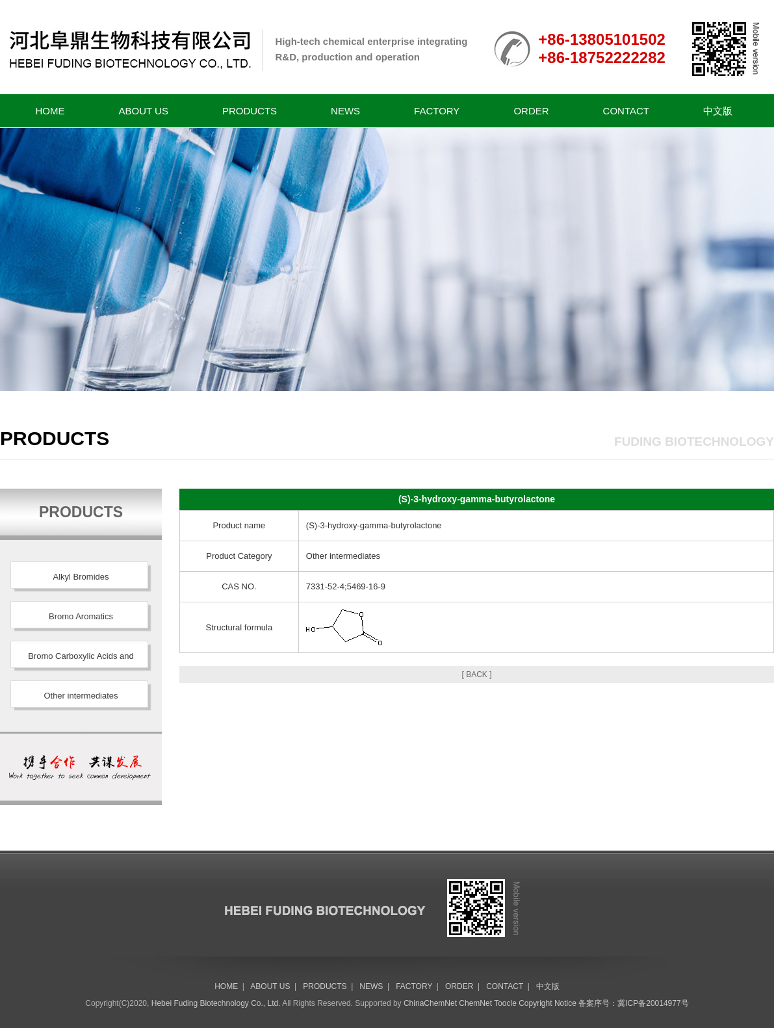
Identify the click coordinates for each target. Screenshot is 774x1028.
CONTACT (626, 110)
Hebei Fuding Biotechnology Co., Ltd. (216, 1003)
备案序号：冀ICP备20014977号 (633, 1003)
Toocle (505, 1003)
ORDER (530, 110)
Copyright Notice (547, 1003)
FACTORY (436, 110)
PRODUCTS (249, 110)
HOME (50, 110)
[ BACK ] (476, 674)
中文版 (717, 110)
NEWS (345, 110)
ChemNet (475, 1003)
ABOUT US (143, 110)
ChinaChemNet (430, 1003)
